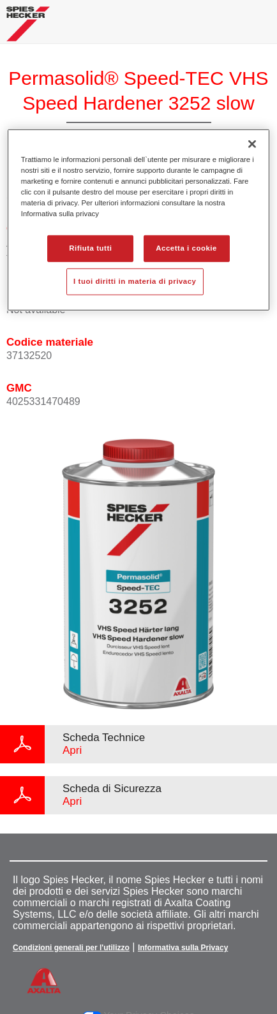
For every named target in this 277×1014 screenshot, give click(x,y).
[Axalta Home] (28, 29)
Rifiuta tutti (90, 248)
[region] (138, 219)
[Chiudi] (252, 143)
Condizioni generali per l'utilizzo (71, 947)
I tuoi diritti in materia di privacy (134, 281)
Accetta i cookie (186, 248)
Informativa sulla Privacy (183, 947)
